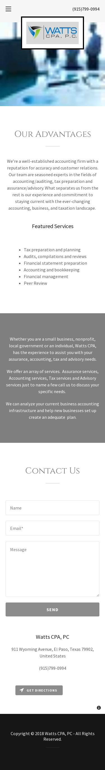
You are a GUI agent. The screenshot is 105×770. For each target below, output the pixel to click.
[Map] (52, 698)
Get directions (38, 690)
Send (52, 609)
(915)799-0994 (85, 9)
